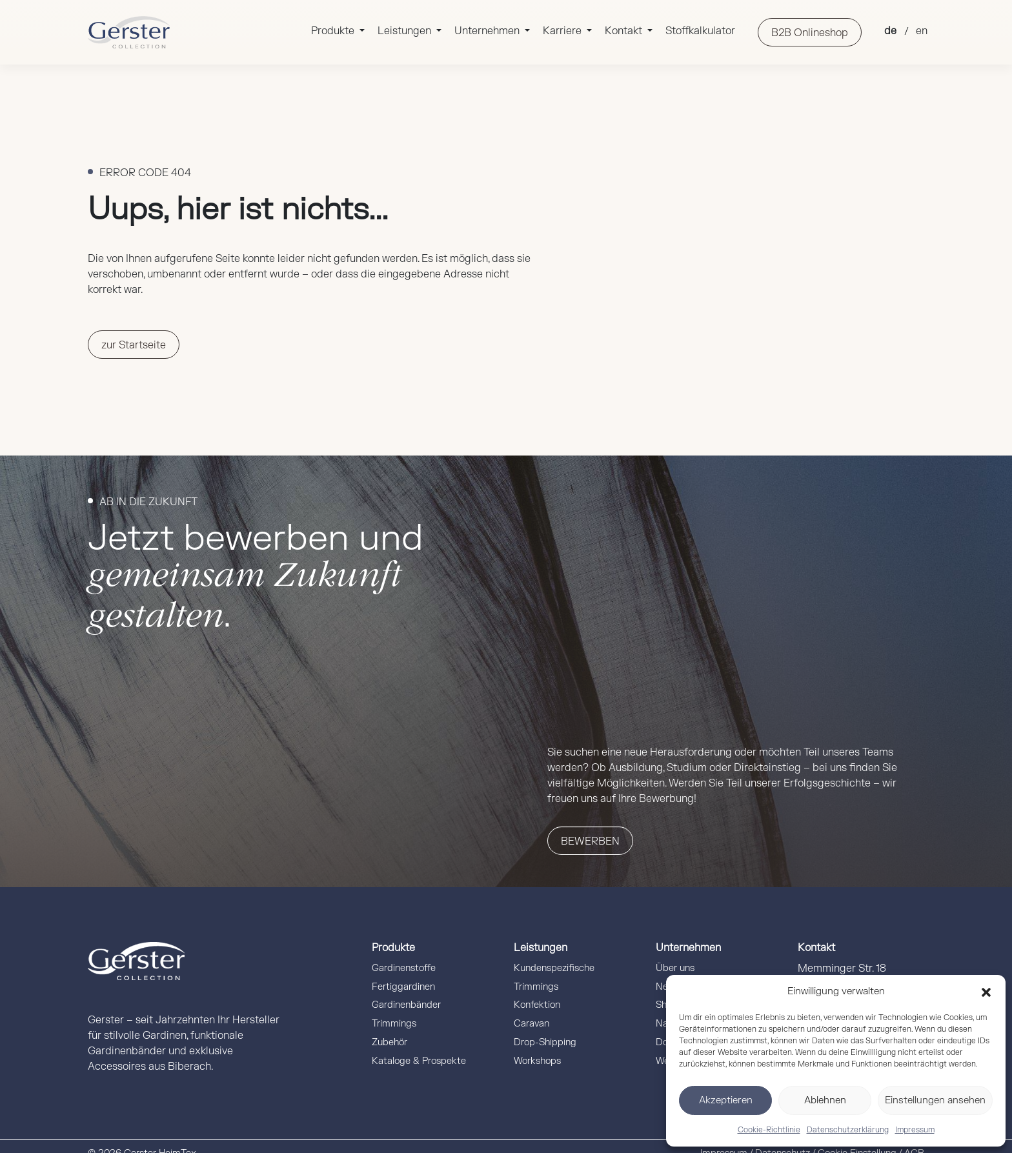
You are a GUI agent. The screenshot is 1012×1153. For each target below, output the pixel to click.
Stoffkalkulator (700, 31)
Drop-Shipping (545, 1042)
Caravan (531, 1024)
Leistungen (406, 31)
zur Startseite (133, 345)
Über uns (675, 968)
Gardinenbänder (406, 1005)
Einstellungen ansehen (935, 1100)
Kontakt (625, 31)
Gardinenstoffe (404, 968)
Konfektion (537, 1005)
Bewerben (590, 841)
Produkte (334, 31)
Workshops (537, 1061)
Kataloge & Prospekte (419, 1061)
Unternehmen (488, 31)
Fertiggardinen (403, 987)
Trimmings (394, 1024)
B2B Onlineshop (809, 32)
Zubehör (389, 1042)
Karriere (563, 31)
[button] (986, 991)
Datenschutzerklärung (848, 1130)
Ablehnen (825, 1100)
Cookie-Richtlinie (769, 1130)
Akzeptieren (726, 1100)
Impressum (915, 1130)
